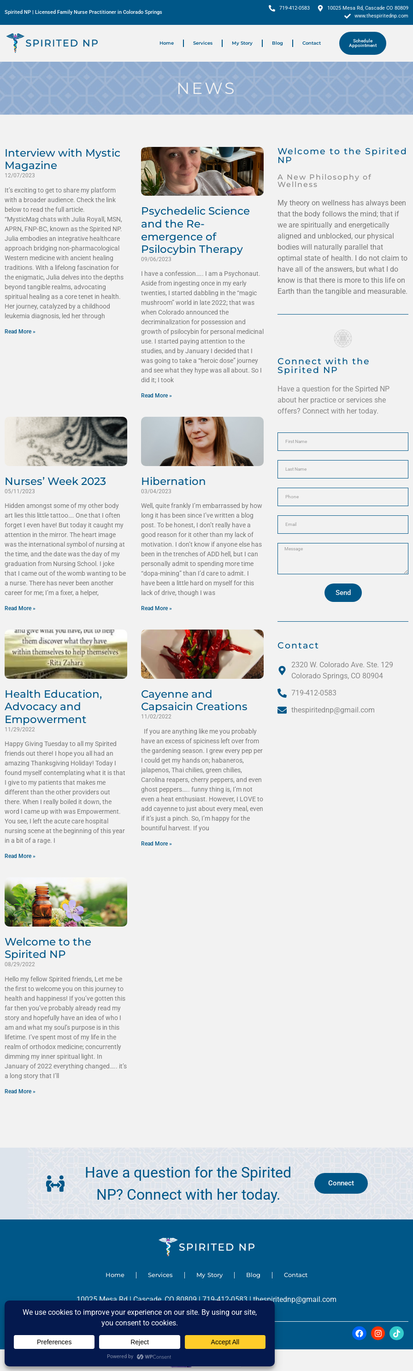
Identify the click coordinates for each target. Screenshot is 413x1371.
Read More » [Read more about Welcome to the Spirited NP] (20, 1091)
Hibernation (173, 481)
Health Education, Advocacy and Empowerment (53, 707)
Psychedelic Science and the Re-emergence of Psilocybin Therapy (195, 230)
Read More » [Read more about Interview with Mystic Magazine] (20, 331)
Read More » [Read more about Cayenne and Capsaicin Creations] (156, 843)
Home (166, 43)
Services (202, 43)
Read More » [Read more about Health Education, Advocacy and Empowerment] (20, 856)
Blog (277, 43)
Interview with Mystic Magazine (62, 159)
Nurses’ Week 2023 (55, 481)
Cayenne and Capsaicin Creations (194, 700)
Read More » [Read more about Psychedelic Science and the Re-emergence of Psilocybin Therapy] (156, 395)
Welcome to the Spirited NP (48, 948)
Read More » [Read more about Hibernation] (156, 608)
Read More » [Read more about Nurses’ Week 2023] (20, 608)
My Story (242, 43)
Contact (311, 43)
